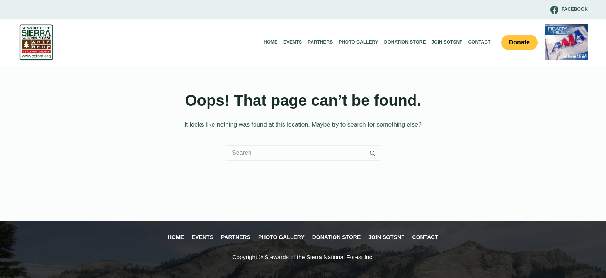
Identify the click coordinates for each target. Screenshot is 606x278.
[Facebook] (569, 10)
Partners (320, 42)
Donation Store (405, 42)
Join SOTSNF (446, 42)
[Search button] (372, 153)
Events (292, 42)
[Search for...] (295, 153)
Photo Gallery (358, 42)
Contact (479, 42)
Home (270, 42)
